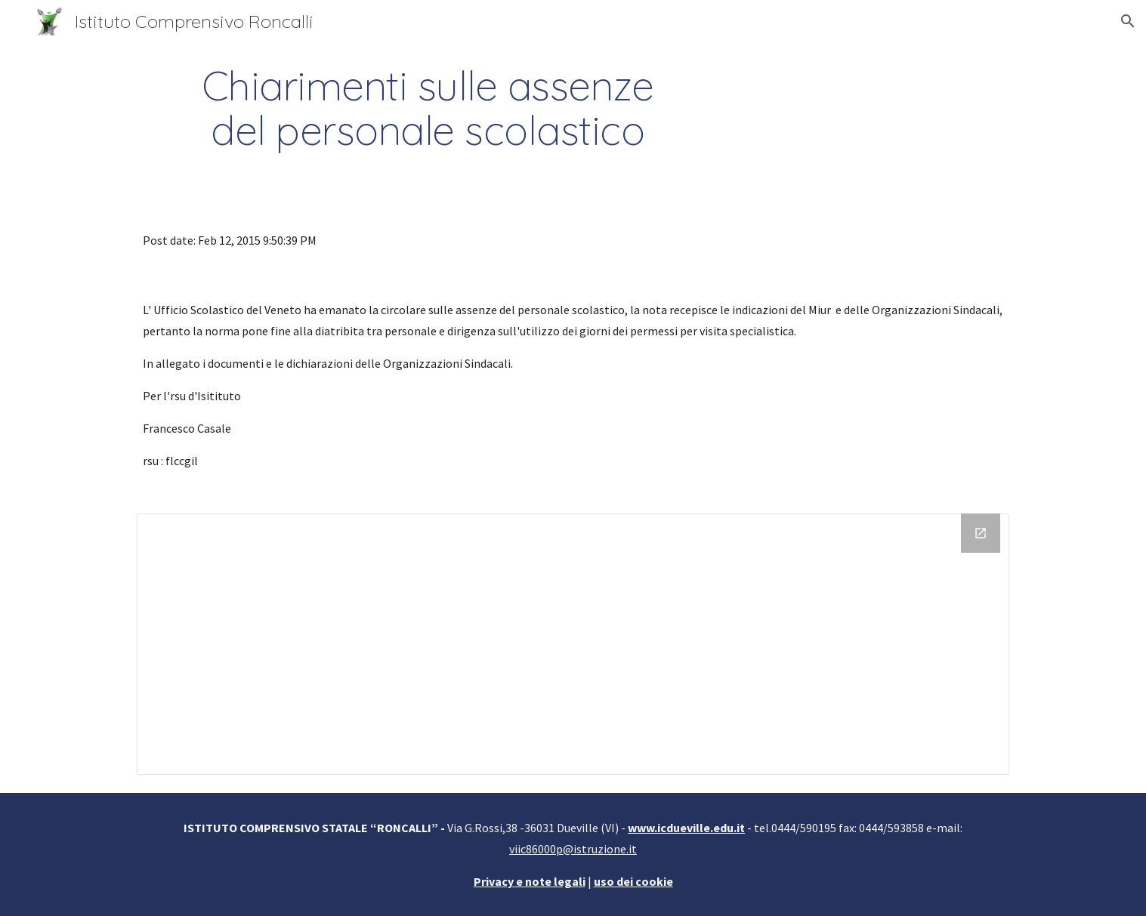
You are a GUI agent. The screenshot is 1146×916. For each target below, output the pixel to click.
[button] (1128, 21)
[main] (427, 108)
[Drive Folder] (573, 644)
